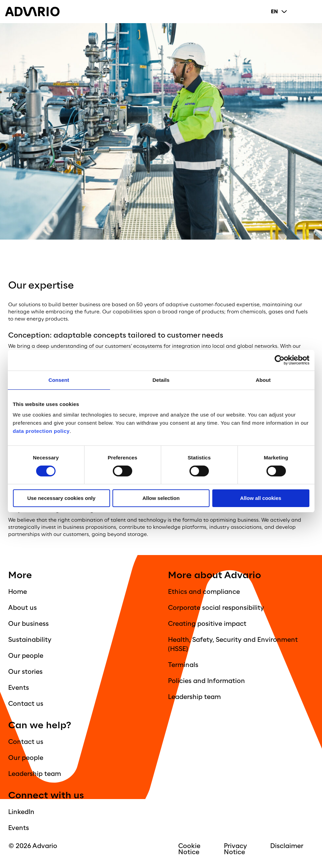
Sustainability (29, 640)
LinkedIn (21, 812)
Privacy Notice (235, 849)
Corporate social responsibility (216, 608)
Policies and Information (206, 681)
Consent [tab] (58, 380)
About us (22, 608)
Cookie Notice (189, 849)
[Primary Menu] (311, 11)
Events (18, 688)
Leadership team (194, 697)
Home (17, 592)
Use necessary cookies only (61, 498)
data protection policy (41, 431)
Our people (25, 656)
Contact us (25, 704)
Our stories (25, 672)
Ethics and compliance (204, 592)
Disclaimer (286, 846)
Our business (28, 624)
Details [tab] (161, 380)
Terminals (183, 665)
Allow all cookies (260, 498)
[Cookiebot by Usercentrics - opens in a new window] (279, 360)
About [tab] (263, 380)
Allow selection (161, 498)
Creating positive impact (207, 624)
